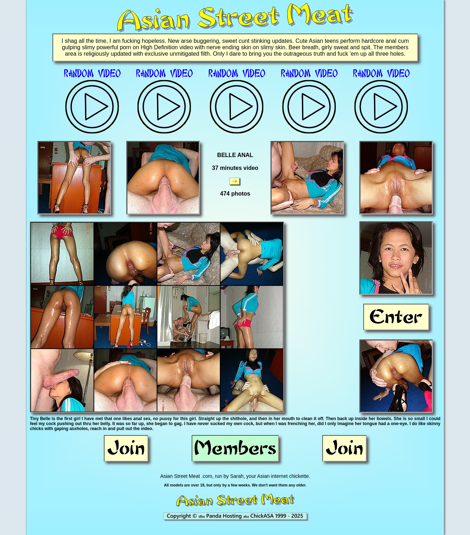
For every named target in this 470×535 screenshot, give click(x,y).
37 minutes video (235, 168)
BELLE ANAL (235, 155)
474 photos (235, 194)
